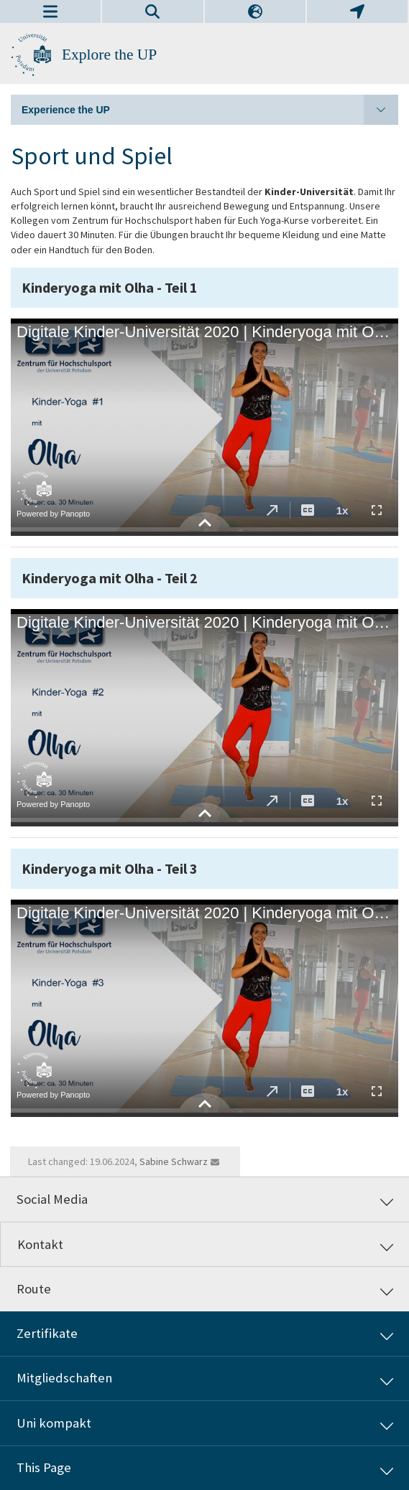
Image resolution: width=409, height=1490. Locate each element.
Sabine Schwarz (173, 1161)
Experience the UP (210, 110)
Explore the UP (109, 54)
